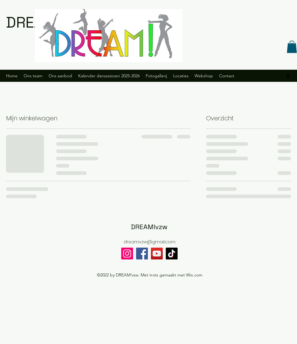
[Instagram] (127, 253)
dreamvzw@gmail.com (149, 242)
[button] (292, 47)
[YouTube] (157, 253)
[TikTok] (172, 253)
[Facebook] (142, 253)
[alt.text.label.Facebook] (288, 76)
